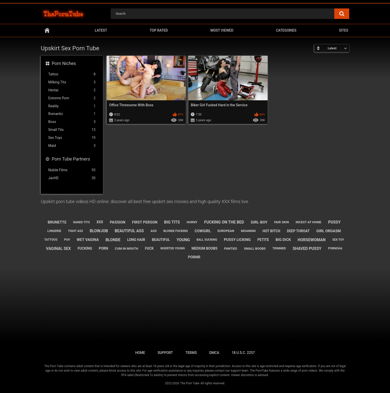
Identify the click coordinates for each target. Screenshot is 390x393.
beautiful (161, 240)
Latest (101, 30)
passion (117, 222)
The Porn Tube (189, 383)
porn (103, 248)
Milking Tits (72, 82)
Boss (72, 122)
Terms (191, 353)
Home (47, 30)
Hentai (72, 90)
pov (67, 239)
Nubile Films (72, 170)
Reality (72, 106)
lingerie (54, 231)
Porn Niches (64, 63)
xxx (100, 222)
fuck (149, 248)
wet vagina (88, 239)
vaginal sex (58, 248)
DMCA (214, 353)
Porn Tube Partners (71, 159)
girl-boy (259, 222)
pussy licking (237, 239)
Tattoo (72, 74)
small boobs (255, 248)
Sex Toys (72, 138)
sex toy (338, 239)
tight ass (75, 231)
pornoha (335, 248)
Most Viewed (221, 30)
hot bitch (271, 231)
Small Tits (72, 130)
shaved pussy (306, 248)
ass (153, 231)
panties (230, 248)
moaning (248, 231)
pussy (334, 222)
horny (192, 222)
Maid (72, 146)
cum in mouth (126, 248)
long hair (136, 240)
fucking (85, 248)
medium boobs (204, 248)
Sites (343, 30)
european (226, 231)
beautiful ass (129, 230)
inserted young (172, 248)
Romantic (72, 114)
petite (263, 240)
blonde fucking (175, 231)
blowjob (99, 230)
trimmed (279, 248)
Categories (286, 30)
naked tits (81, 222)
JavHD (72, 178)
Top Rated (159, 30)
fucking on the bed (224, 222)
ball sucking (206, 239)
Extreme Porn (72, 98)
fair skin (281, 222)
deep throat (298, 231)
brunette (57, 222)
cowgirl (203, 231)
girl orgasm (328, 231)
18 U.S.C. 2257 (243, 353)
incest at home (308, 222)
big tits (172, 222)
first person (144, 222)
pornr (194, 257)
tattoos (50, 239)
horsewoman (311, 239)
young (183, 239)
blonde (112, 239)
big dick (283, 239)
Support (165, 353)
